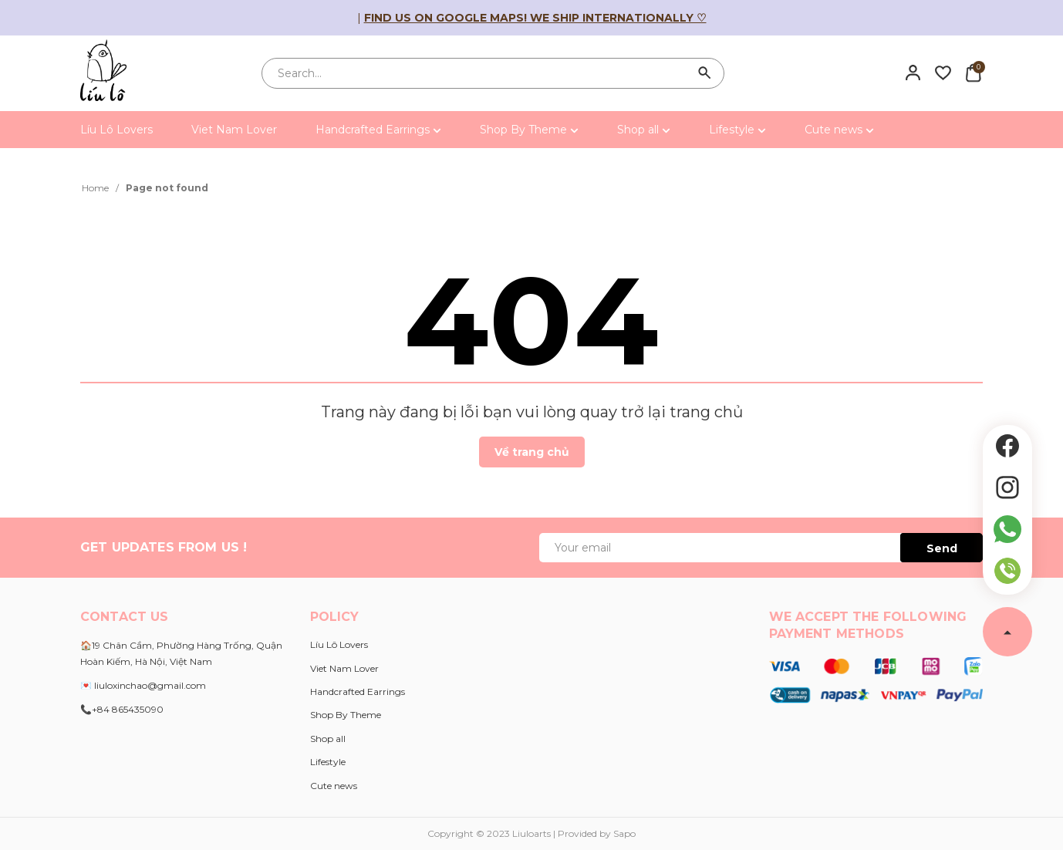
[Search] (705, 73)
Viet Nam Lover (234, 130)
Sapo (624, 833)
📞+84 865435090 (122, 709)
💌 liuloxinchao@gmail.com (143, 685)
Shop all (643, 130)
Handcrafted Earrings (378, 130)
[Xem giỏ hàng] (973, 72)
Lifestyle (737, 130)
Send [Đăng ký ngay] (941, 548)
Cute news (839, 130)
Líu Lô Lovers (116, 130)
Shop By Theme (529, 130)
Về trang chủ (531, 452)
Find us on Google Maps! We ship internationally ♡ (535, 18)
